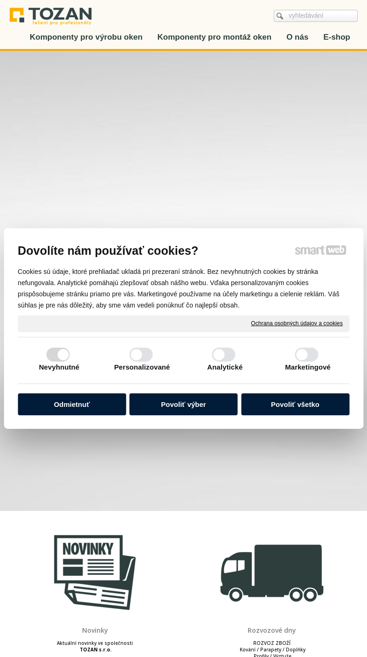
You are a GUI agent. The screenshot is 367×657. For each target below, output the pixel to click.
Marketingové (308, 367)
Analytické (224, 367)
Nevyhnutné (59, 367)
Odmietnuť (72, 404)
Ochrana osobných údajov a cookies (297, 323)
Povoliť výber (183, 404)
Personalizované (142, 367)
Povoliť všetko (295, 404)
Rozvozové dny (272, 630)
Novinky (95, 630)
